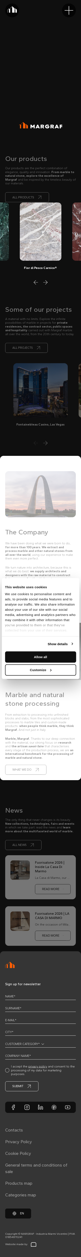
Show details (58, 644)
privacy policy (37, 1066)
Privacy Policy (18, 1141)
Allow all (40, 657)
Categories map (20, 1195)
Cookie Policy (18, 1153)
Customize (40, 670)
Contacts (14, 1130)
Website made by (20, 1244)
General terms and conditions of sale (36, 1168)
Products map (18, 1183)
